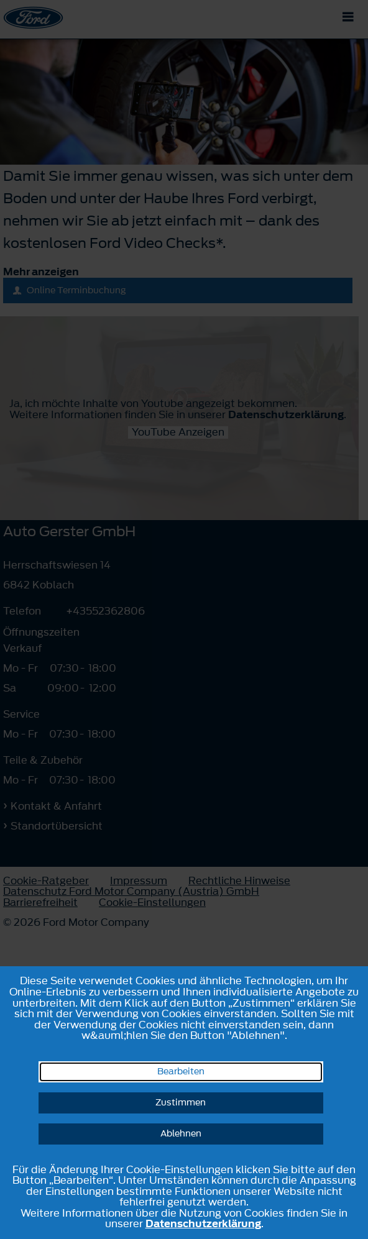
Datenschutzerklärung (203, 1223)
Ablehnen (180, 1133)
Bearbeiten (181, 1071)
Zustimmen (180, 1102)
